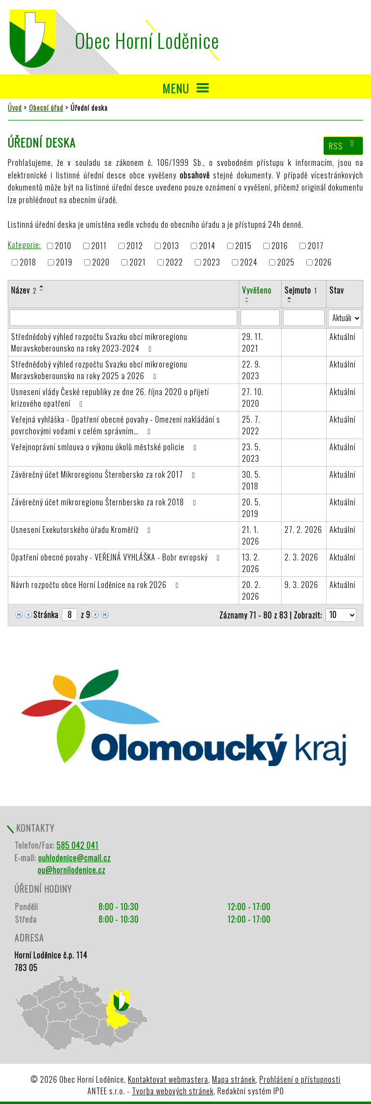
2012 (135, 245)
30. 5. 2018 (251, 480)
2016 (279, 245)
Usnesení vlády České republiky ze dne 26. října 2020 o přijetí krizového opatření (110, 397)
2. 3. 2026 (301, 557)
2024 (248, 262)
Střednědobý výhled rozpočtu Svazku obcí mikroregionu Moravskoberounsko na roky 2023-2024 (99, 342)
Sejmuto (301, 290)
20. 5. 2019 (251, 507)
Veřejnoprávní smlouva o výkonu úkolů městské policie (105, 447)
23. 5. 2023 (251, 452)
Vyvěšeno (256, 290)
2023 (211, 262)
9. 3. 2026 (301, 584)
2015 (243, 245)
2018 (28, 262)
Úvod (15, 108)
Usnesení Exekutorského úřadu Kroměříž (82, 529)
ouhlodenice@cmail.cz (74, 858)
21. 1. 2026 (250, 535)
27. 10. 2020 (253, 397)
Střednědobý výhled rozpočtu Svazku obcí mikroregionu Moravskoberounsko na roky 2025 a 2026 (99, 370)
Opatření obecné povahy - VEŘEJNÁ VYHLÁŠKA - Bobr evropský (117, 557)
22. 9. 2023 (251, 370)
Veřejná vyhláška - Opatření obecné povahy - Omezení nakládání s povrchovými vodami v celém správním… (115, 425)
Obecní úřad (46, 108)
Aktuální (342, 336)
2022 (174, 262)
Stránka (45, 614)
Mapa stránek (234, 1079)
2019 (64, 262)
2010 (63, 245)
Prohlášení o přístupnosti (300, 1079)
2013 (171, 245)
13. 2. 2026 (251, 562)
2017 (316, 245)
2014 (207, 245)
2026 (323, 262)
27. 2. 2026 (303, 529)
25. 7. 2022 (251, 425)
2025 (286, 262)
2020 (101, 262)
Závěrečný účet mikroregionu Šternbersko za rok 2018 (105, 502)
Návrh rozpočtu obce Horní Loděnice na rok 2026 (96, 584)
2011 (99, 245)
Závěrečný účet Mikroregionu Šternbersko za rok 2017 (105, 474)
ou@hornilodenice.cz (71, 870)
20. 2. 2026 (251, 590)
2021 (137, 262)
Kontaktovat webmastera (168, 1079)
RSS (343, 145)
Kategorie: (24, 244)
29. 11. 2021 (252, 342)
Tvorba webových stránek (173, 1091)
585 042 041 (78, 845)
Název (24, 290)
